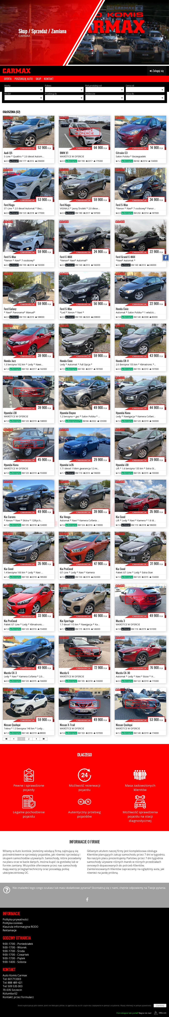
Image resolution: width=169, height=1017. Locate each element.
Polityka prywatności (15, 919)
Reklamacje (10, 930)
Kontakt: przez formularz (18, 997)
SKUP (38, 79)
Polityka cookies (13, 923)
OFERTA (8, 79)
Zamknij (160, 1005)
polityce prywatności (143, 1005)
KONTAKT (48, 79)
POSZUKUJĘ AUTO (24, 79)
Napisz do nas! (134, 1013)
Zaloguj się (157, 71)
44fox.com (159, 1013)
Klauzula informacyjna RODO (20, 926)
